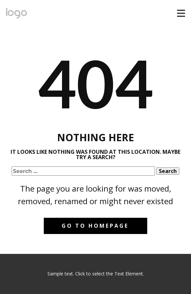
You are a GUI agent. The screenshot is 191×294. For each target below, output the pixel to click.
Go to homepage (95, 225)
